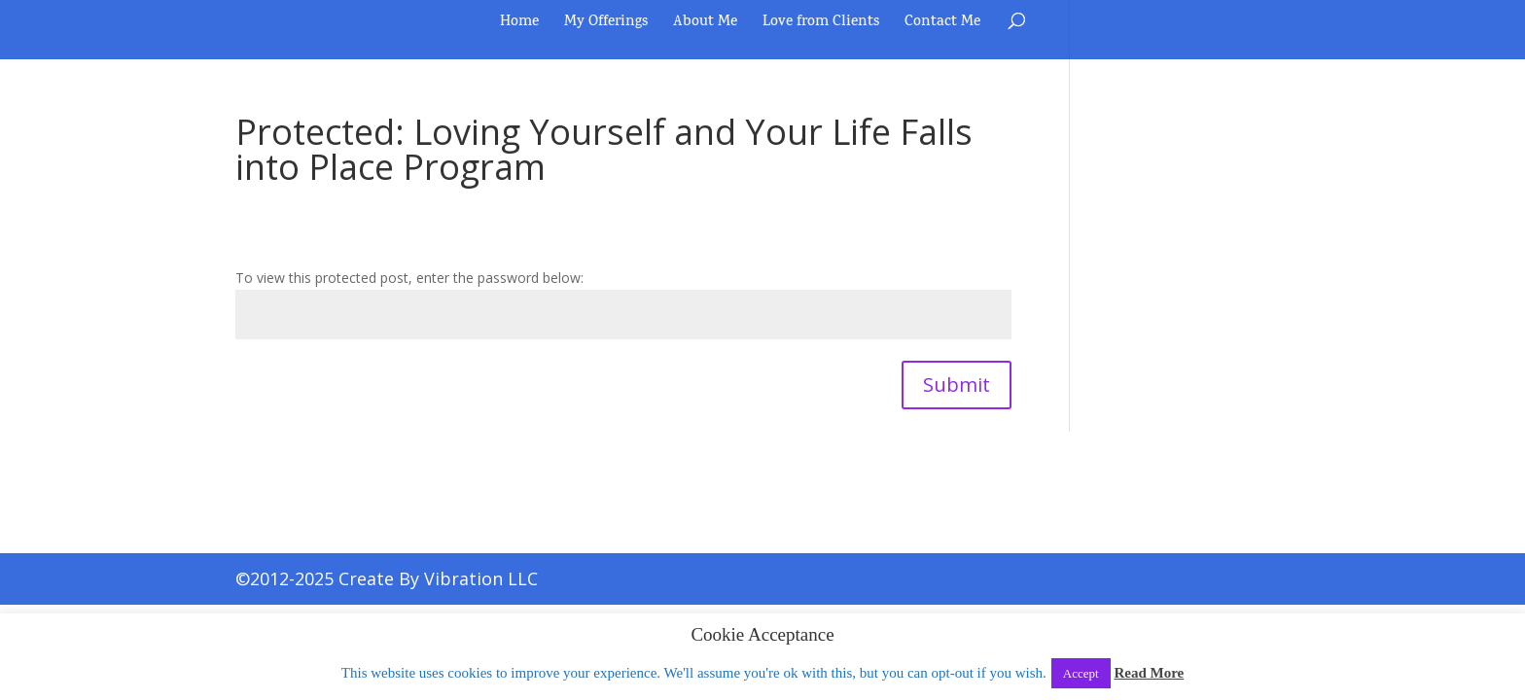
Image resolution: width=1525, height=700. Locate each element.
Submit (956, 384)
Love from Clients (820, 25)
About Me (705, 25)
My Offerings (606, 25)
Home (519, 25)
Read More (1149, 673)
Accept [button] (1081, 673)
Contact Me (942, 25)
